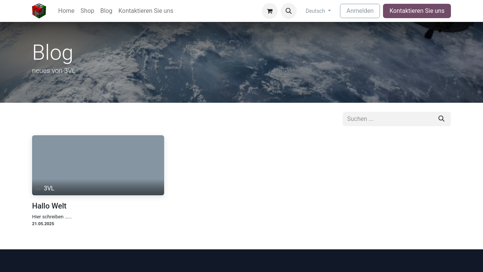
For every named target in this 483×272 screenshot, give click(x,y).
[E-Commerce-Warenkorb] (270, 11)
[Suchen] (441, 119)
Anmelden (360, 10)
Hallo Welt (49, 205)
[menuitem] (66, 11)
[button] (289, 11)
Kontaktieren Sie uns (417, 10)
